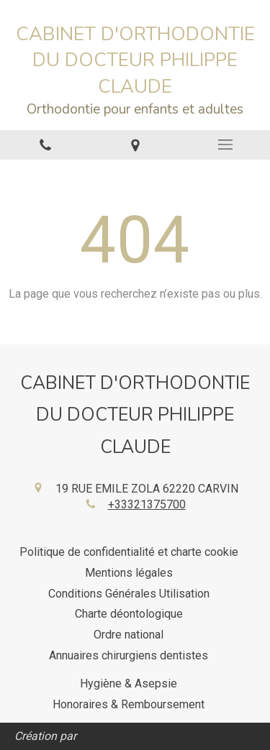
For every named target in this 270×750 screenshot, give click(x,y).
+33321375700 (147, 504)
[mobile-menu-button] (225, 144)
